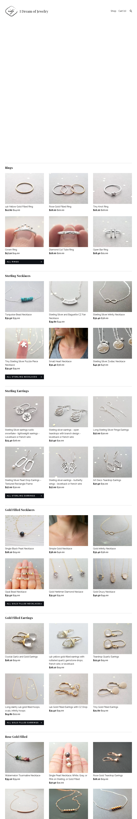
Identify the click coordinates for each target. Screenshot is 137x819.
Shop (113, 11)
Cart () (122, 11)
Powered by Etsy (113, 808)
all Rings (13, 126)
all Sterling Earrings (21, 360)
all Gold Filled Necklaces (24, 468)
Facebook (54, 800)
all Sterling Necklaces (22, 241)
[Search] (131, 11)
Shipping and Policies (16, 804)
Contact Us (11, 808)
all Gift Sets (15, 770)
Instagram (54, 804)
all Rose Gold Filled (20, 702)
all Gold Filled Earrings (23, 587)
